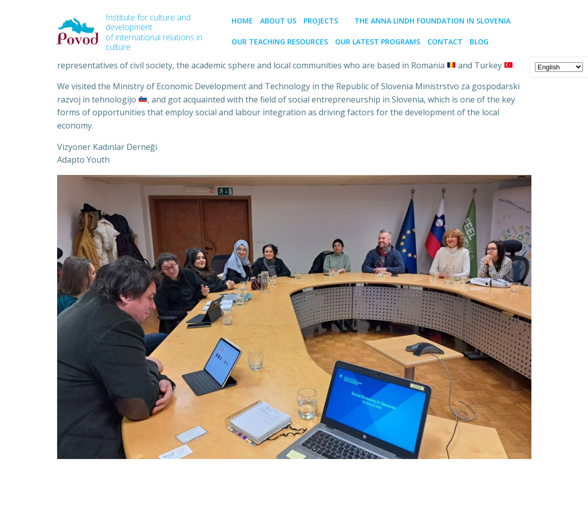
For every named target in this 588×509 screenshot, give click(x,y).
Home (242, 21)
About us (278, 21)
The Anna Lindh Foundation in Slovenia (432, 21)
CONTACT (445, 41)
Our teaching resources (280, 41)
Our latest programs (377, 41)
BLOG (479, 41)
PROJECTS (325, 21)
